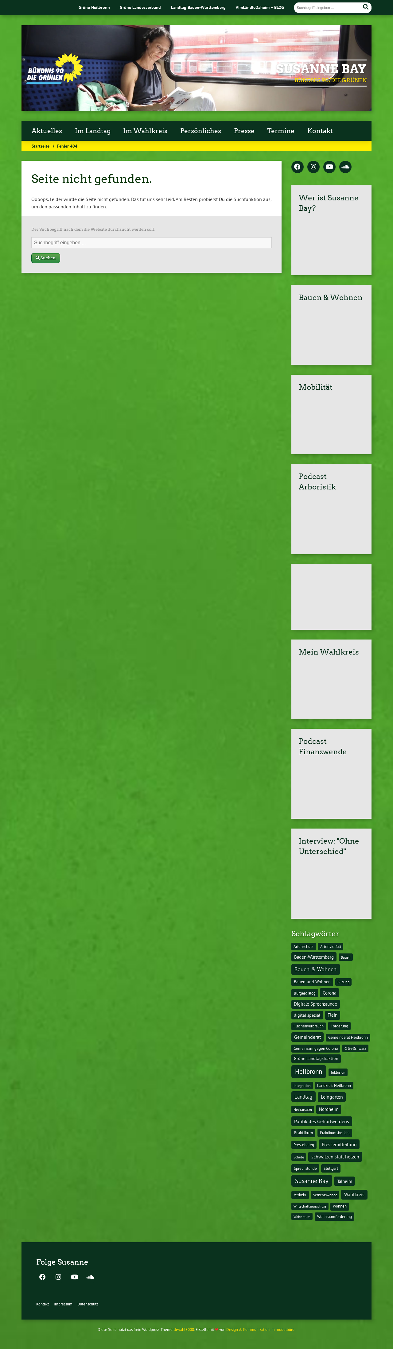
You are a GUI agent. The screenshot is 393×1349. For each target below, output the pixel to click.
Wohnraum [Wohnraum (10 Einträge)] (302, 1216)
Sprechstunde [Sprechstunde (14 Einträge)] (305, 1168)
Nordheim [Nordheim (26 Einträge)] (328, 1109)
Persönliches (200, 131)
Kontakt (320, 131)
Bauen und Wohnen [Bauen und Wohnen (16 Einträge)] (312, 981)
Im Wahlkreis (145, 131)
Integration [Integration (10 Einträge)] (302, 1085)
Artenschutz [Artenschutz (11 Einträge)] (303, 946)
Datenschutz (87, 1304)
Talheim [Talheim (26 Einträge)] (344, 1181)
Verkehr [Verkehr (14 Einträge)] (300, 1194)
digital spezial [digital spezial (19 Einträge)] (307, 1015)
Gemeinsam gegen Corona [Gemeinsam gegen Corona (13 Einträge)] (316, 1048)
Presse (244, 131)
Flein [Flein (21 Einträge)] (332, 1015)
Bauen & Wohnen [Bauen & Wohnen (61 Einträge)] (315, 969)
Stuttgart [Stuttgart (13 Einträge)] (331, 1168)
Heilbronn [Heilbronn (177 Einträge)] (308, 1071)
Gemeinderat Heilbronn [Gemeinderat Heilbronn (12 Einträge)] (348, 1037)
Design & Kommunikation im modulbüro (260, 1329)
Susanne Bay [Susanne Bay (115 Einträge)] (311, 1181)
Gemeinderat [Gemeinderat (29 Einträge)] (307, 1037)
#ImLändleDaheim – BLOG (260, 7)
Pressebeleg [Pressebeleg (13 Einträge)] (304, 1144)
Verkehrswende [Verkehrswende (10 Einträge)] (325, 1194)
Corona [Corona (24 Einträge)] (329, 993)
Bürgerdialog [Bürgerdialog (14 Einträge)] (305, 993)
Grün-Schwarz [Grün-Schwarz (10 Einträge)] (355, 1048)
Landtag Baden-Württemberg (198, 7)
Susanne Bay (321, 69)
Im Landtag (93, 131)
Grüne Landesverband (140, 7)
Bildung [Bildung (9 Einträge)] (343, 982)
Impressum (63, 1304)
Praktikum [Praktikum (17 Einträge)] (303, 1132)
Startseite (40, 146)
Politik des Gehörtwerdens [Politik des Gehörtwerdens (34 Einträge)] (321, 1121)
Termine (280, 131)
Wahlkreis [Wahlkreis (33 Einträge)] (354, 1194)
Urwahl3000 (183, 1329)
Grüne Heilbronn (94, 7)
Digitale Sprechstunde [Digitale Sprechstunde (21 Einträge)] (315, 1004)
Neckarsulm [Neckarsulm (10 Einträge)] (303, 1109)
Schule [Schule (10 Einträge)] (299, 1156)
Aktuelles (47, 131)
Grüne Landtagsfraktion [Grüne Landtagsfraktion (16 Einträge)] (316, 1058)
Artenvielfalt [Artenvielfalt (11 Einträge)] (330, 946)
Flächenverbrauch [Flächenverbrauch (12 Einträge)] (309, 1026)
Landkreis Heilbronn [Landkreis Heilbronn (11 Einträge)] (334, 1085)
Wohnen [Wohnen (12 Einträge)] (340, 1206)
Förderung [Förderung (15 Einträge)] (339, 1026)
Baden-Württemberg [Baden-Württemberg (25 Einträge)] (314, 957)
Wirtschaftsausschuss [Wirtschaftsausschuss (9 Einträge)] (310, 1206)
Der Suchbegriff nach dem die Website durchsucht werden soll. (93, 229)
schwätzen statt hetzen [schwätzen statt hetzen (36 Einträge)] (335, 1156)
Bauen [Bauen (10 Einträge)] (346, 957)
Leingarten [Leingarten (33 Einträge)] (332, 1097)
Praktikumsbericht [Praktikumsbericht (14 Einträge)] (335, 1132)
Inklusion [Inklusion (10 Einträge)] (338, 1072)
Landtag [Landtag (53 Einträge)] (303, 1096)
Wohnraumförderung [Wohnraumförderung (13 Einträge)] (334, 1216)
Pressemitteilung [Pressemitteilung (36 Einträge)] (339, 1144)
